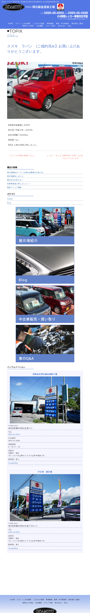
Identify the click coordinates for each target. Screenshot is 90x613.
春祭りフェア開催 (14, 187)
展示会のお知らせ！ (15, 180)
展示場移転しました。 (16, 176)
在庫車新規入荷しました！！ (19, 184)
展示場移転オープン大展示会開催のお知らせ (25, 172)
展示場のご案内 (77, 23)
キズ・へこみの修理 (22, 23)
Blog (69, 26)
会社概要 (40, 26)
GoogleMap (13, 463)
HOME (10, 23)
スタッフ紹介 (50, 26)
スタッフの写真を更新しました (21, 155)
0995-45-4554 (14, 434)
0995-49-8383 (14, 532)
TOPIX (10, 199)
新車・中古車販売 (62, 23)
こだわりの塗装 (38, 23)
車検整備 (50, 23)
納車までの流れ (28, 26)
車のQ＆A (61, 26)
